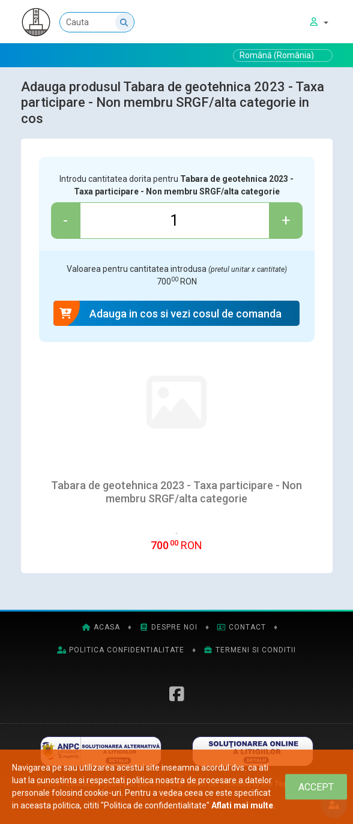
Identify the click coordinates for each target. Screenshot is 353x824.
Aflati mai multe (242, 805)
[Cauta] (130, 22)
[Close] (316, 787)
